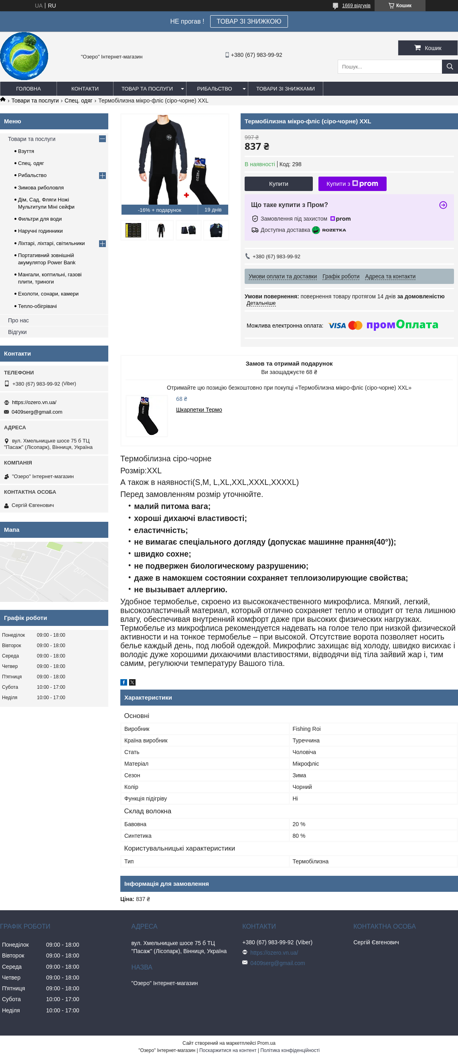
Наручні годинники (40, 231)
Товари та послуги (35, 100)
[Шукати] (450, 67)
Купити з (352, 183)
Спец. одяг (79, 100)
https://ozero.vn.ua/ (34, 402)
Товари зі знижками (285, 89)
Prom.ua (266, 1043)
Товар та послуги (147, 89)
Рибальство (214, 89)
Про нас (18, 320)
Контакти (85, 89)
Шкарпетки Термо (199, 409)
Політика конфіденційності (290, 1050)
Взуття (26, 151)
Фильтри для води (40, 219)
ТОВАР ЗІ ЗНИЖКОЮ (249, 21)
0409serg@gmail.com (37, 412)
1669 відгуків (356, 5)
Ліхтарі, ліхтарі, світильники (51, 243)
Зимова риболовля (41, 188)
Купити (278, 183)
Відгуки (17, 332)
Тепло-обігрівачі (37, 306)
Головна (28, 89)
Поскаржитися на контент (227, 1050)
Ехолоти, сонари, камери (48, 294)
